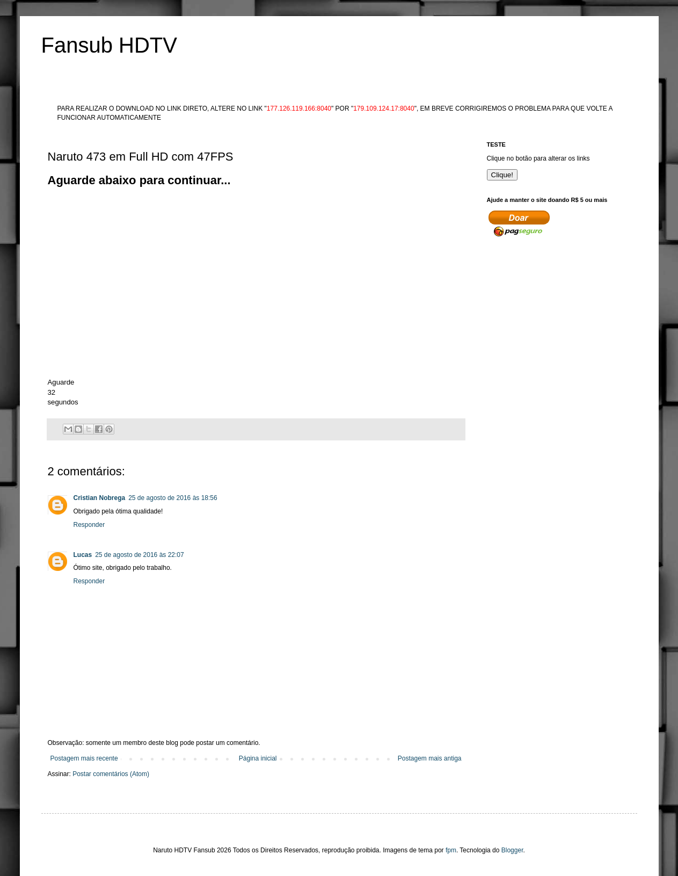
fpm (451, 850)
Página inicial (258, 758)
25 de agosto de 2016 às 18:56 (172, 498)
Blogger (512, 850)
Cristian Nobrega (100, 498)
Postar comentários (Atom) (110, 774)
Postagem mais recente (84, 758)
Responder (89, 525)
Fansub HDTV (109, 45)
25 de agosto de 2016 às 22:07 (139, 555)
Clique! (502, 175)
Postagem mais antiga (430, 758)
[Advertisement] (243, 213)
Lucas (83, 555)
